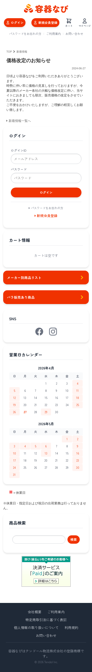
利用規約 (71, 627)
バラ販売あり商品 (46, 297)
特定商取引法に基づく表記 (46, 620)
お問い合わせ (74, 33)
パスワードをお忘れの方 (25, 33)
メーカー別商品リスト (46, 277)
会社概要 (34, 612)
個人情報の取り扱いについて (36, 627)
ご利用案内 (53, 33)
